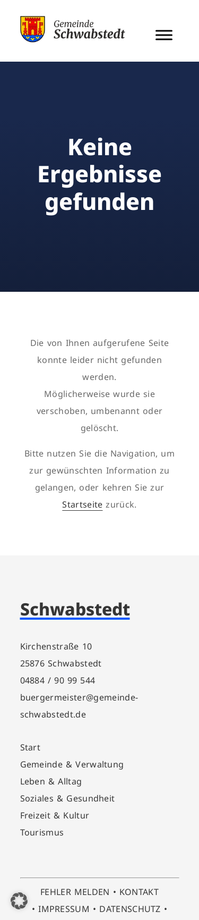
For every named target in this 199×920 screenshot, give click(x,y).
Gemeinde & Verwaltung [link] (72, 764)
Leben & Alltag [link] (51, 781)
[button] (19, 901)
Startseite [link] (82, 504)
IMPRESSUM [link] (64, 909)
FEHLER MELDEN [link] (75, 892)
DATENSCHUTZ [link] (130, 909)
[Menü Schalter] (163, 35)
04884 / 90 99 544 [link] (58, 680)
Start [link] (30, 747)
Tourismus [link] (42, 832)
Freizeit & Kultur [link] (55, 815)
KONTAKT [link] (139, 892)
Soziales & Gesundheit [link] (67, 798)
